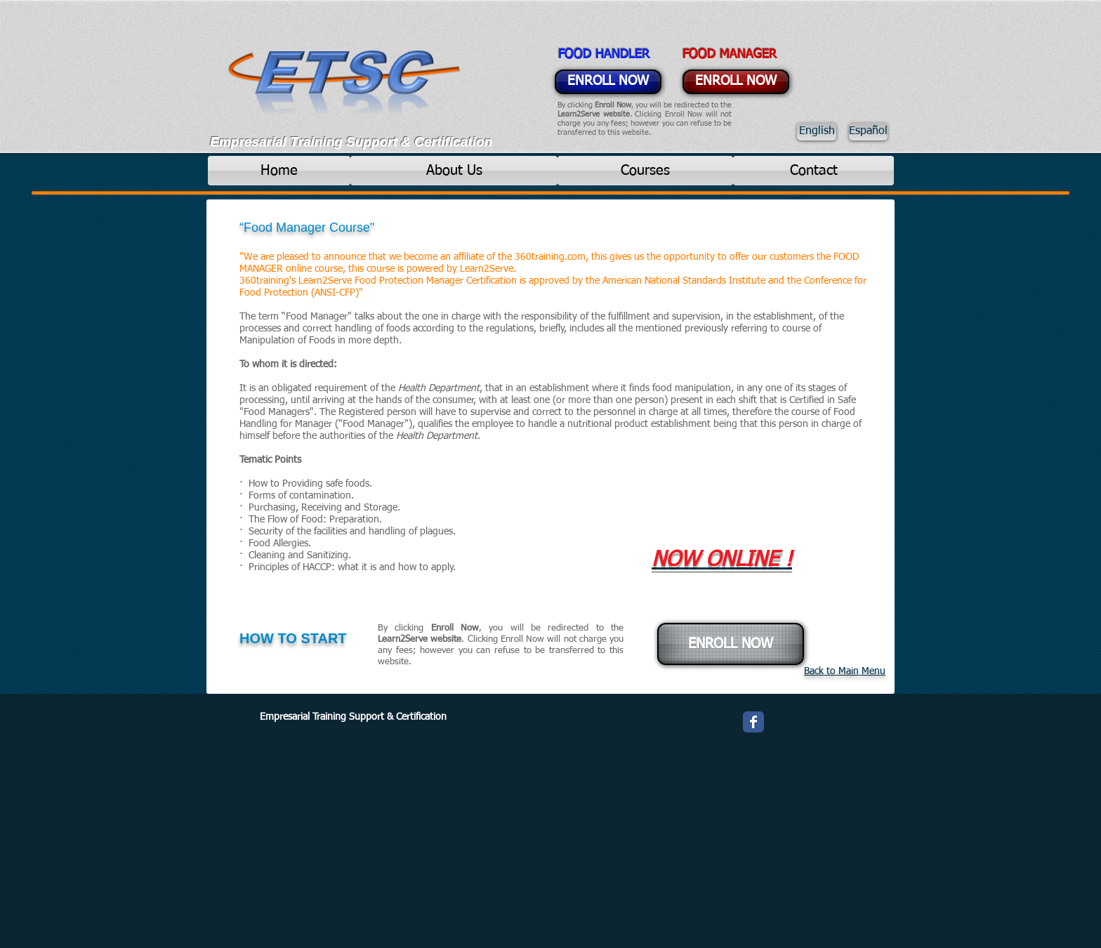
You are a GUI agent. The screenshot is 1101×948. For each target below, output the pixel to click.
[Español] (868, 131)
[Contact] (813, 170)
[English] (816, 131)
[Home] (279, 170)
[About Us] (454, 170)
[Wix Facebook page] (753, 721)
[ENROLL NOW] (608, 82)
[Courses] (645, 170)
